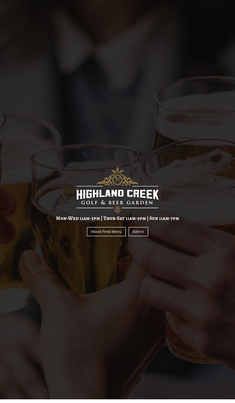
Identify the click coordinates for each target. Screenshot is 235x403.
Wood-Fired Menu (106, 231)
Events (138, 231)
